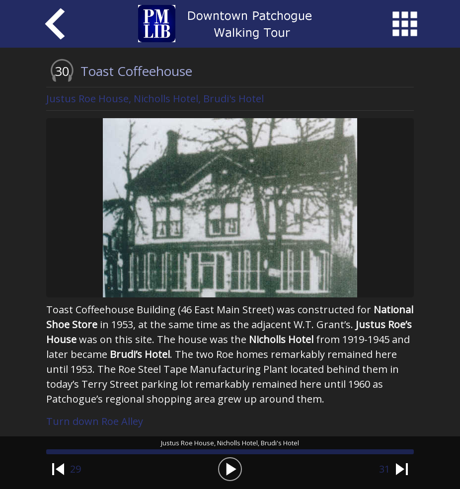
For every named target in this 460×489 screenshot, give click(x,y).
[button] (230, 469)
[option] (230, 207)
